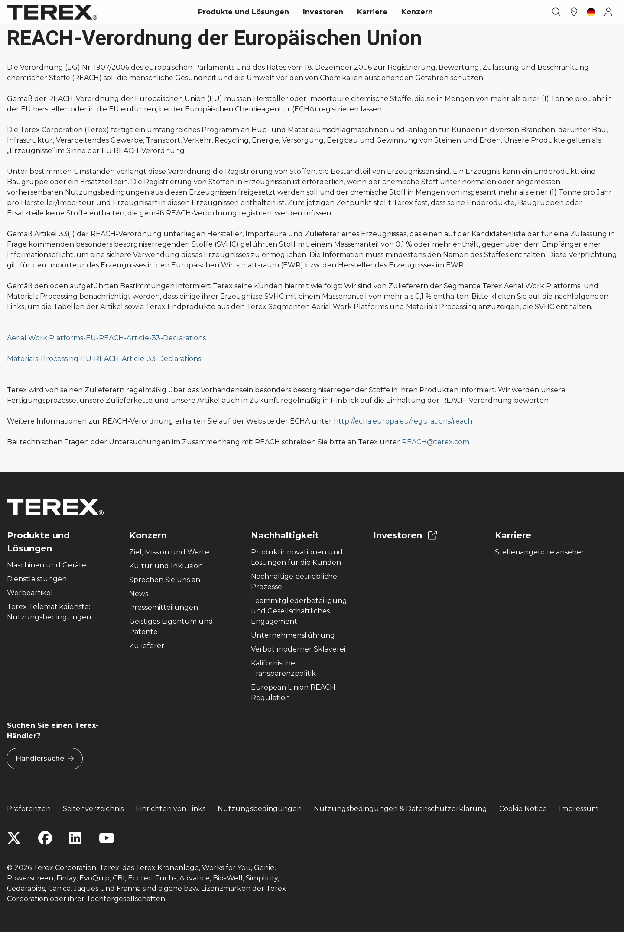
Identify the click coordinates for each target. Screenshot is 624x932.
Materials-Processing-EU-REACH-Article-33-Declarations (104, 359)
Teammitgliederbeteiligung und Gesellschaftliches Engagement (299, 611)
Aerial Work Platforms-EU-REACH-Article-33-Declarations (106, 338)
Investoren (323, 12)
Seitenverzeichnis (93, 809)
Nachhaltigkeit (285, 535)
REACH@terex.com (435, 442)
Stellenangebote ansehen (540, 552)
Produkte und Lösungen (243, 12)
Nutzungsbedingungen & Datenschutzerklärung (400, 809)
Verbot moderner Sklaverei (298, 649)
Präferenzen (29, 809)
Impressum (578, 809)
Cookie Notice (523, 809)
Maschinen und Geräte (46, 565)
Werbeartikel (30, 593)
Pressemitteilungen (163, 607)
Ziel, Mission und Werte (169, 552)
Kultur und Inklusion (166, 566)
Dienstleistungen (37, 579)
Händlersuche (45, 758)
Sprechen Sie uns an (164, 580)
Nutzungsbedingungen (260, 809)
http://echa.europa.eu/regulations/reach (403, 421)
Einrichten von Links (170, 809)
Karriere (372, 12)
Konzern (417, 12)
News (138, 594)
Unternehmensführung (293, 635)
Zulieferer (146, 646)
